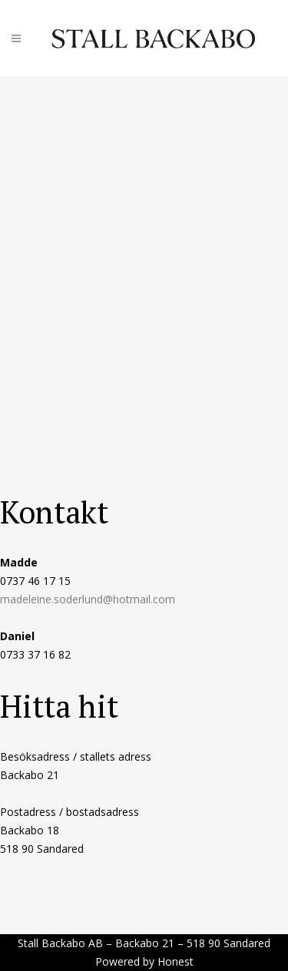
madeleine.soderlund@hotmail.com (87, 599)
